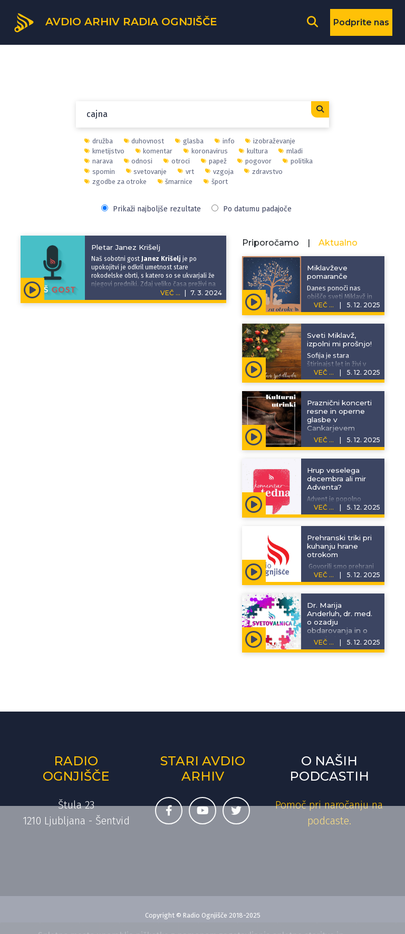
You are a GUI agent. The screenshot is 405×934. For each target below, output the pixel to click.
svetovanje (146, 172)
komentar (154, 151)
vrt (186, 172)
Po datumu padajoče (251, 209)
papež (214, 161)
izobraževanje (270, 141)
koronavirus (206, 151)
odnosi (138, 161)
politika (298, 161)
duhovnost (144, 141)
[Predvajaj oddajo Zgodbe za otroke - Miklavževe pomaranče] (254, 301)
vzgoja (219, 172)
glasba (189, 141)
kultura (253, 151)
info (225, 141)
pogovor (254, 161)
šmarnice (175, 182)
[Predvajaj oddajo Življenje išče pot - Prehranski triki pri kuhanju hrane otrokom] (254, 571)
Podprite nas (361, 22)
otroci (176, 161)
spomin (99, 172)
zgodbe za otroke (115, 182)
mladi (290, 151)
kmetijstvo (104, 151)
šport (216, 182)
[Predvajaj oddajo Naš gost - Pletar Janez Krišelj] (32, 289)
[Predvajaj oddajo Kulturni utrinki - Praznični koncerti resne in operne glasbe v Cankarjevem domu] (254, 436)
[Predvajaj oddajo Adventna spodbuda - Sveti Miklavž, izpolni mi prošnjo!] (254, 368)
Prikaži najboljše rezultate (151, 209)
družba (98, 141)
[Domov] (115, 21)
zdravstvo (263, 172)
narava (98, 161)
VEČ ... (170, 293)
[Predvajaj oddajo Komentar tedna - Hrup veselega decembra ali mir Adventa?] (254, 503)
